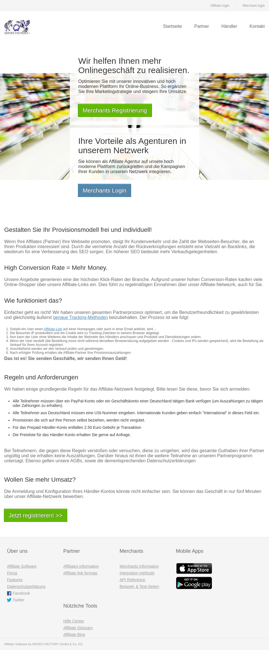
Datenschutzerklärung (26, 586)
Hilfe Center (73, 621)
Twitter (18, 600)
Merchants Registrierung (115, 110)
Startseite (172, 26)
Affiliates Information (81, 566)
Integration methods (137, 573)
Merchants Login (104, 190)
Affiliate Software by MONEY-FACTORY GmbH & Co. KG (43, 644)
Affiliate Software (22, 566)
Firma (12, 573)
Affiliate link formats (80, 573)
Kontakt (257, 26)
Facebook (21, 593)
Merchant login (254, 6)
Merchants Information (139, 566)
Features (15, 579)
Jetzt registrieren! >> (35, 515)
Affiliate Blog (74, 634)
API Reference (132, 579)
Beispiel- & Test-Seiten (139, 586)
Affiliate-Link (53, 329)
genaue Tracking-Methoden (80, 317)
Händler (229, 26)
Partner (201, 26)
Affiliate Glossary (78, 628)
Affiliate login (219, 6)
